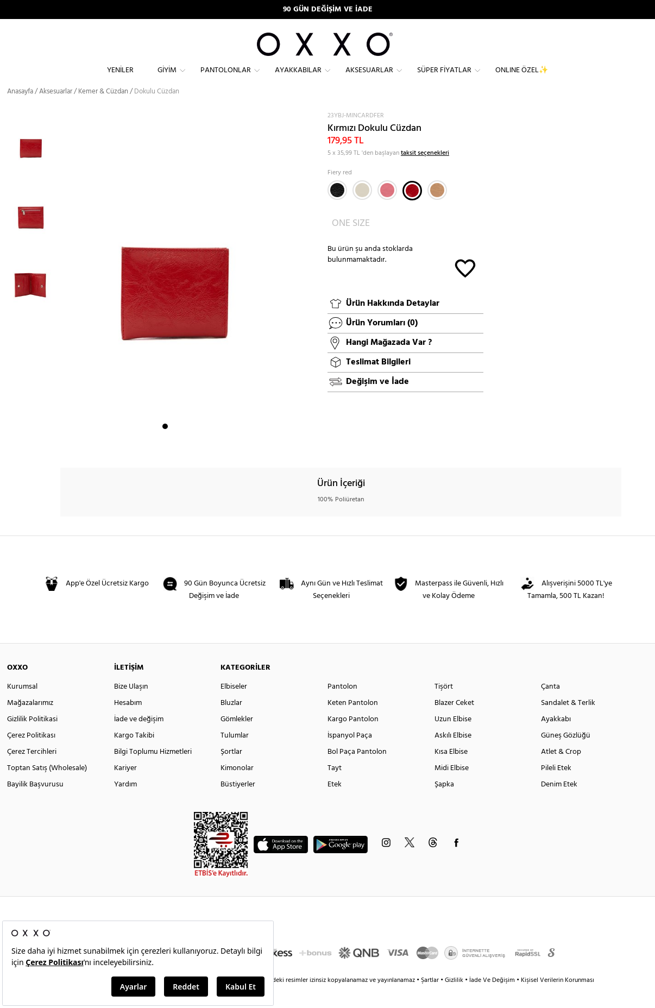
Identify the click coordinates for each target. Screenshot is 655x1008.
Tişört (443, 706)
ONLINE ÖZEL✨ (521, 79)
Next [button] (65, 296)
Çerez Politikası (31, 755)
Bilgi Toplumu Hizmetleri (153, 771)
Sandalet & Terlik (568, 722)
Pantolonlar (225, 79)
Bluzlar (231, 722)
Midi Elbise (451, 788)
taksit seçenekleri (425, 172)
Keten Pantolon (353, 722)
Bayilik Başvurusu (35, 804)
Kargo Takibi (134, 755)
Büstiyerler (238, 804)
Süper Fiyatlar (444, 79)
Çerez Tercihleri (31, 771)
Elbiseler (234, 706)
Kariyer (125, 788)
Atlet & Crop (561, 771)
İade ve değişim (138, 739)
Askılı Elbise (452, 755)
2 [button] (175, 446)
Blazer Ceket (454, 722)
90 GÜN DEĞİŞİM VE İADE (328, 9)
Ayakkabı (556, 739)
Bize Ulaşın (131, 706)
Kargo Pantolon (353, 739)
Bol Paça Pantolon (357, 771)
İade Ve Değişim (492, 999)
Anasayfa (20, 111)
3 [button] (184, 446)
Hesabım (128, 722)
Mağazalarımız (30, 722)
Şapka (444, 804)
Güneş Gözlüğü (565, 755)
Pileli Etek (556, 788)
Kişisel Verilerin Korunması (557, 999)
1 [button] (165, 446)
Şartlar (430, 999)
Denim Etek (559, 804)
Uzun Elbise (452, 739)
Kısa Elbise (451, 771)
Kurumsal (22, 706)
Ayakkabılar (298, 79)
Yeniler (120, 79)
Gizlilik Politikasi (32, 739)
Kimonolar (237, 788)
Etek (335, 804)
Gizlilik (455, 999)
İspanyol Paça (350, 755)
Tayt (335, 788)
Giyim (167, 79)
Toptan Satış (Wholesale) (47, 788)
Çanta (550, 706)
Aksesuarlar (369, 79)
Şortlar (231, 771)
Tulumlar (235, 755)
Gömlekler (237, 739)
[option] (33, 164)
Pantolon (342, 706)
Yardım (125, 804)
